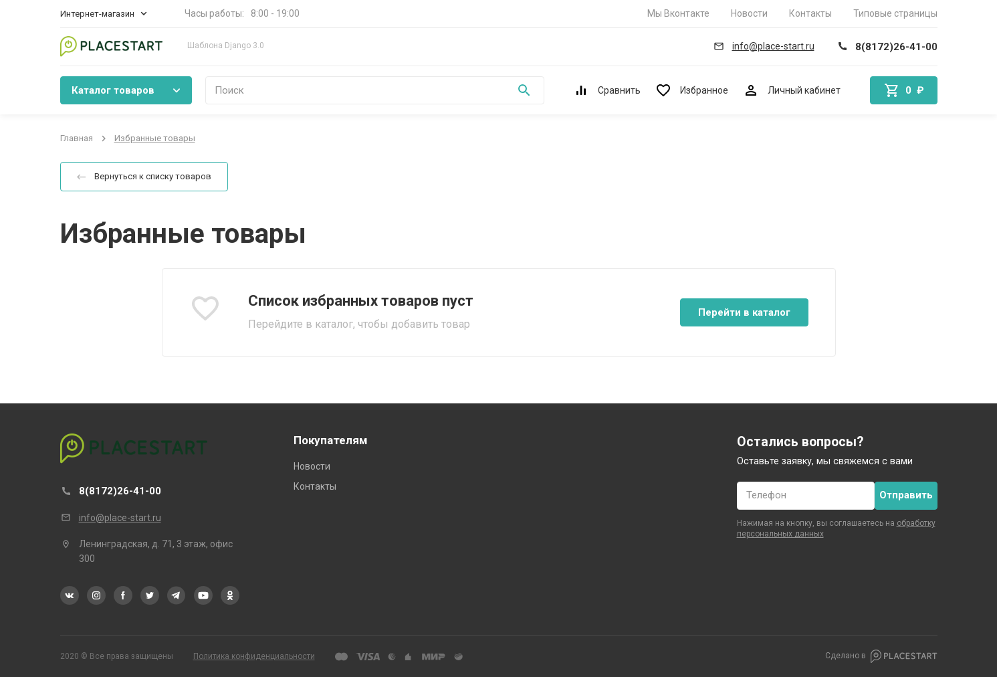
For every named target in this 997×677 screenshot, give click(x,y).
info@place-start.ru (120, 517)
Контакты (810, 13)
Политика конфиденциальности (254, 656)
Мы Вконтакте (678, 13)
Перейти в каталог (744, 312)
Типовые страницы (895, 13)
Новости (749, 13)
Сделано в (881, 656)
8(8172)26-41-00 (120, 491)
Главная (76, 138)
